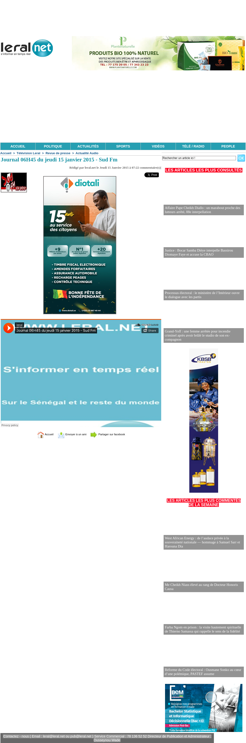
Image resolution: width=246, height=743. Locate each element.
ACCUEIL (17, 146)
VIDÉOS (158, 146)
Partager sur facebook (113, 434)
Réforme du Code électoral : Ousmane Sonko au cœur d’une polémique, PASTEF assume (201, 672)
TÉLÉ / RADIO (193, 146)
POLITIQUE (53, 146)
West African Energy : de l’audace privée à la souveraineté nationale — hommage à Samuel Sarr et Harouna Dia (200, 542)
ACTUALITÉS (88, 146)
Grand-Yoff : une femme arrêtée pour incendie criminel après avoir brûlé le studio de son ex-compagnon (202, 337)
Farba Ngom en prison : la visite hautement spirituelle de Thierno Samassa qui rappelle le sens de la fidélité (203, 629)
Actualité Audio (87, 153)
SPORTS (123, 146)
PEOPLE (228, 146)
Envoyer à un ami (69, 434)
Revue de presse (58, 153)
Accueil (5, 153)
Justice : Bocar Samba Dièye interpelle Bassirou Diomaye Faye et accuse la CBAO (197, 252)
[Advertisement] (123, 106)
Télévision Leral (28, 153)
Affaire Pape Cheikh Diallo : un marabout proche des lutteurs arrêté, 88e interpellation (200, 210)
